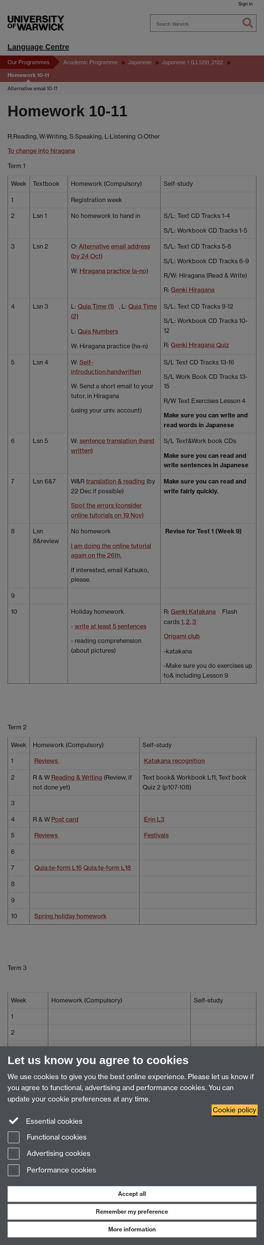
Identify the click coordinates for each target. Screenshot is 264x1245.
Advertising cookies (49, 1154)
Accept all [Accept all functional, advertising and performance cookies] (132, 1193)
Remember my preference (132, 1211)
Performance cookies (52, 1171)
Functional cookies (47, 1138)
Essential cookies (45, 1121)
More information (132, 1229)
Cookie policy (234, 1110)
